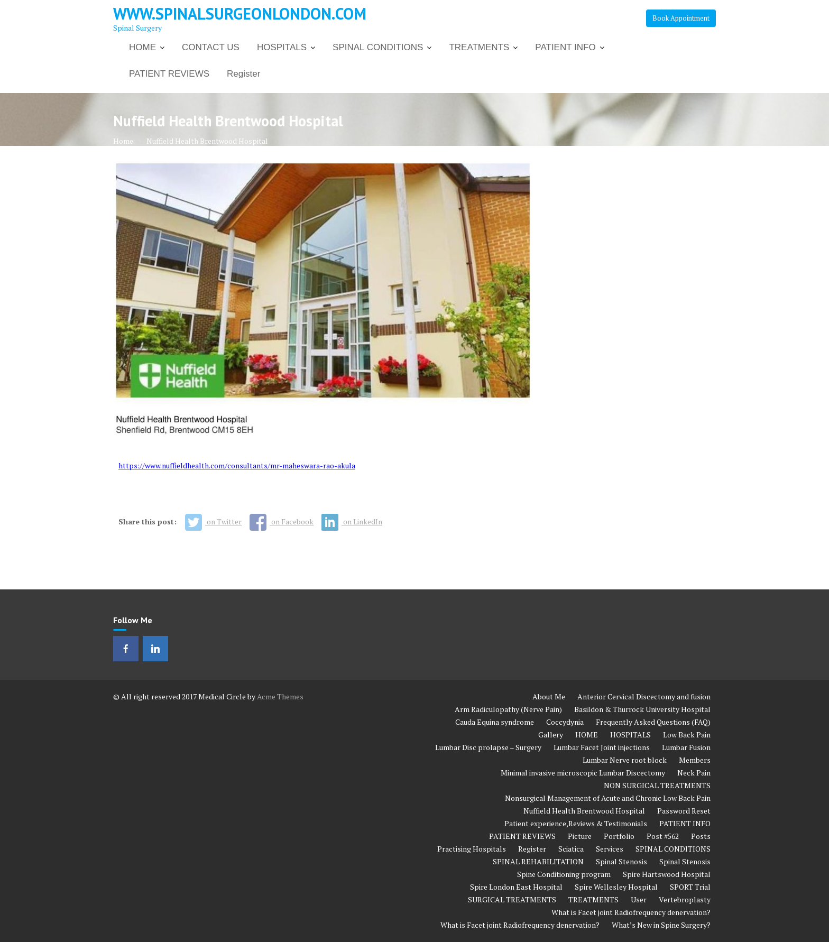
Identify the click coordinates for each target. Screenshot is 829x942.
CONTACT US (211, 47)
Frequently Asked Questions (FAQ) (653, 722)
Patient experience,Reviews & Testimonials (575, 823)
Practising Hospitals (471, 849)
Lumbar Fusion (686, 747)
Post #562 (663, 836)
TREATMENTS (479, 47)
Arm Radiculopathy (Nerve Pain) (508, 709)
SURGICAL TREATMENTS (512, 899)
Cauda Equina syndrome (494, 722)
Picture (580, 836)
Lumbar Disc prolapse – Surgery (488, 747)
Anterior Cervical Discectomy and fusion (644, 696)
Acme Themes (280, 696)
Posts (701, 836)
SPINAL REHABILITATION (538, 861)
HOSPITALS (282, 47)
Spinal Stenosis (621, 861)
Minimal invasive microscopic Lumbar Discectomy (583, 773)
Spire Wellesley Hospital (616, 887)
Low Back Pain (687, 734)
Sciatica (571, 849)
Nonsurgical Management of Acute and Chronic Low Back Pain (608, 798)
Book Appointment (681, 18)
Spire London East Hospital (516, 887)
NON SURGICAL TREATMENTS (657, 785)
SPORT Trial (690, 887)
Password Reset (684, 811)
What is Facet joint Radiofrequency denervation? (631, 912)
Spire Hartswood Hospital (667, 874)
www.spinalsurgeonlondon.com (239, 13)
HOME (142, 47)
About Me (548, 696)
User (639, 899)
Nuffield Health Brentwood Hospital (584, 811)
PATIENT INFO (565, 47)
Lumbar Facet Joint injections (602, 747)
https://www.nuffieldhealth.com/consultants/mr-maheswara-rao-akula (236, 465)
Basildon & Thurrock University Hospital (642, 709)
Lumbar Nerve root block (625, 760)
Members (695, 760)
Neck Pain (694, 773)
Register (243, 74)
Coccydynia (565, 722)
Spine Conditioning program (564, 874)
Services (609, 849)
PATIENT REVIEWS (169, 74)
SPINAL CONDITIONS (378, 47)
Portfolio (619, 836)
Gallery (550, 734)
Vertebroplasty (685, 899)
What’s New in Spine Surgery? (661, 925)
